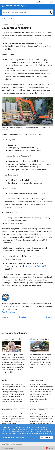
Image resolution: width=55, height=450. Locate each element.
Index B (10, 19)
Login (51, 2)
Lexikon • (4, 19)
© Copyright (49, 317)
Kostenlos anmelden (41, 2)
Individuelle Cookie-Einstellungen (13, 438)
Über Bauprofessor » (9, 312)
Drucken (22, 317)
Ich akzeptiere (46, 438)
